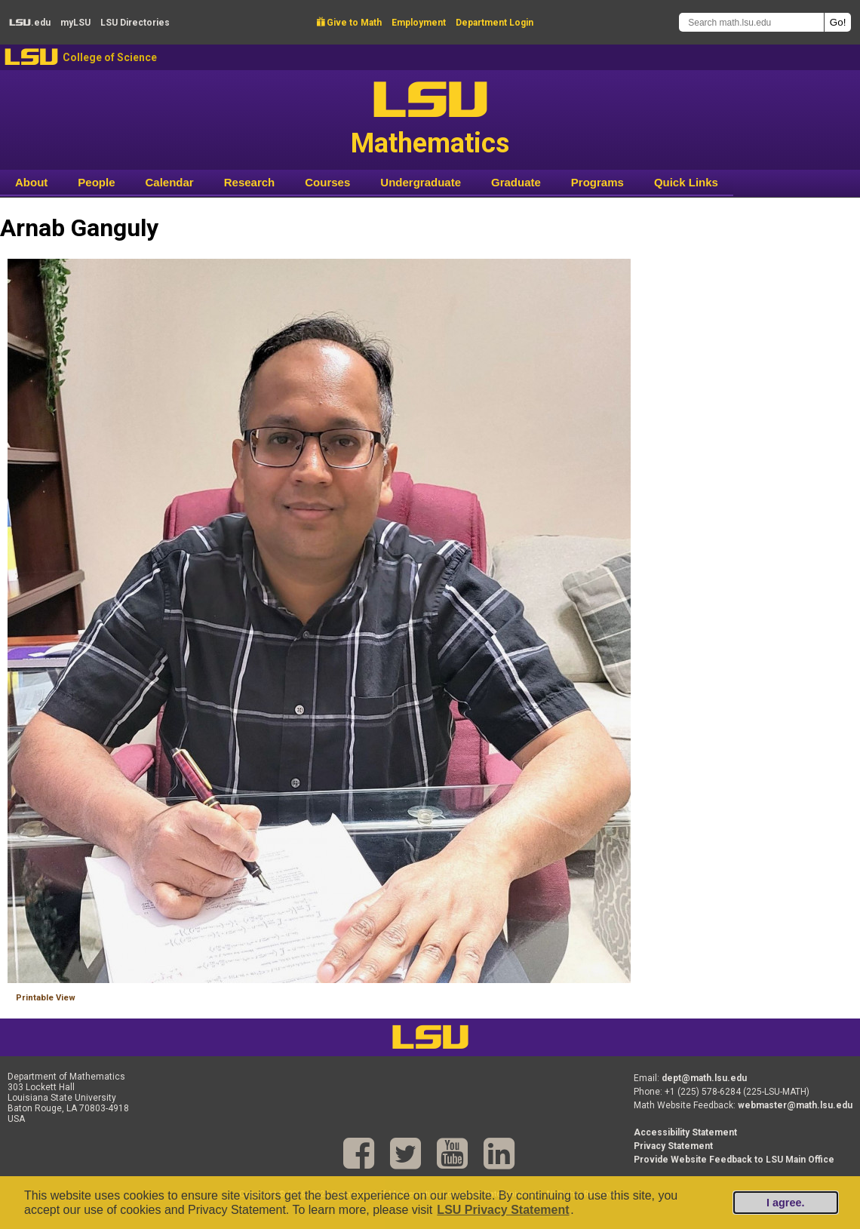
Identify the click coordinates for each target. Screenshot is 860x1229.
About (31, 182)
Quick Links (686, 182)
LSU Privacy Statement (503, 1209)
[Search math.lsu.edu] (751, 22)
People (96, 182)
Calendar (170, 182)
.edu (30, 22)
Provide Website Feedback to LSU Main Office (734, 1159)
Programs (597, 182)
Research (249, 182)
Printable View (45, 998)
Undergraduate (420, 182)
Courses (327, 182)
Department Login (494, 22)
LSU (31, 57)
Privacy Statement (673, 1146)
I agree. (785, 1203)
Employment (419, 22)
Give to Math (349, 22)
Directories (135, 22)
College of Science (110, 57)
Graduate (516, 182)
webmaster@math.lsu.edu (795, 1105)
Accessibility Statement (685, 1132)
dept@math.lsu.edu (704, 1078)
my (75, 22)
